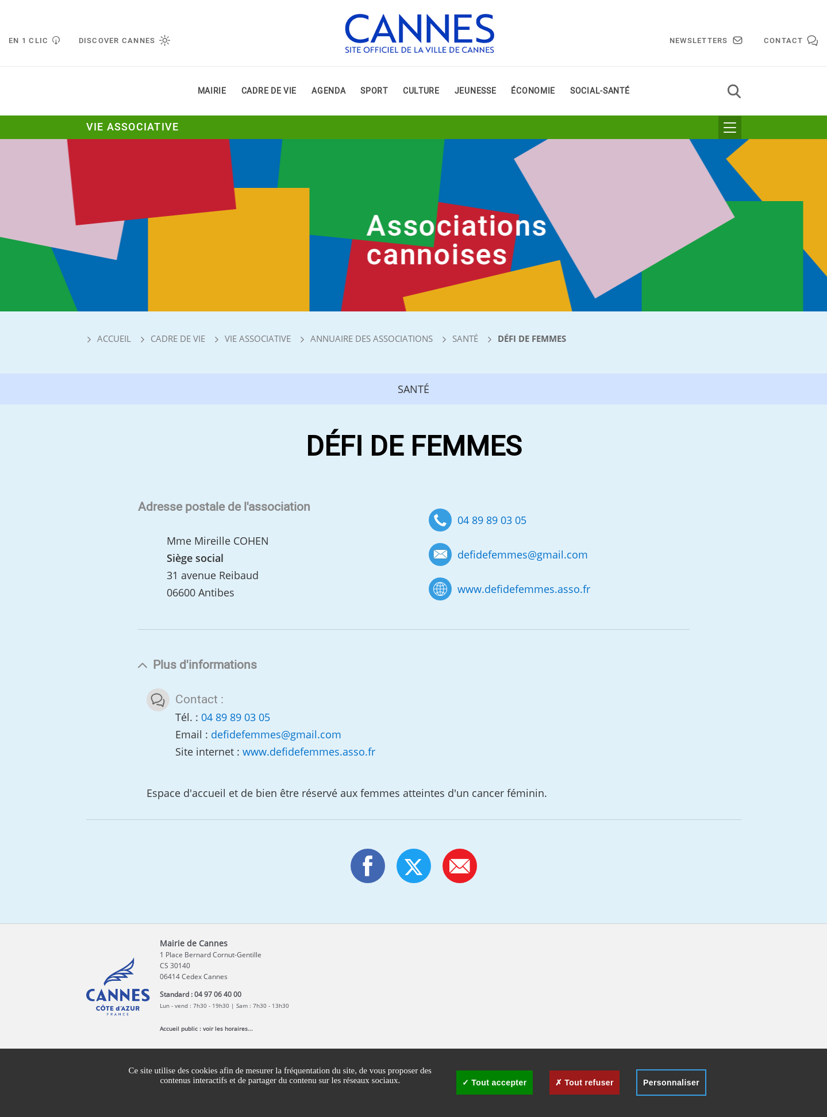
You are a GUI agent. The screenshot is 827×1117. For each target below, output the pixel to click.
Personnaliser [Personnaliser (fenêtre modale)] (671, 1082)
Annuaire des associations (371, 338)
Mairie (212, 91)
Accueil (108, 338)
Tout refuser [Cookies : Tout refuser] (584, 1082)
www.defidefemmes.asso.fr (523, 589)
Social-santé (599, 91)
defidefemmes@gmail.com (522, 555)
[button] (459, 866)
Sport (374, 91)
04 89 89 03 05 (491, 520)
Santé (465, 338)
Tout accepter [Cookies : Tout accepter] (494, 1082)
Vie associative (132, 127)
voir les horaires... (228, 1028)
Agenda (328, 91)
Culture (421, 91)
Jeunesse (476, 91)
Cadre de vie (269, 91)
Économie (533, 91)
